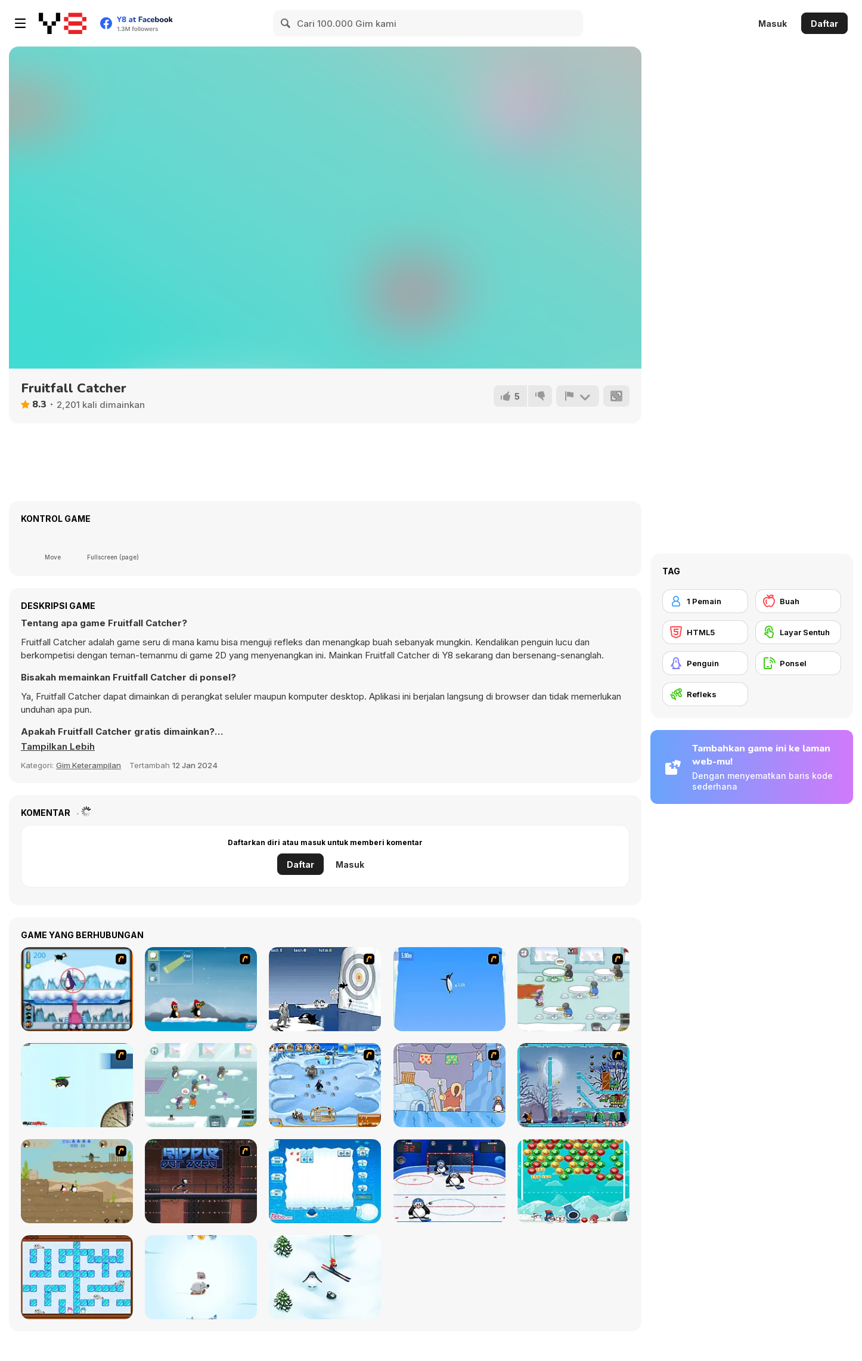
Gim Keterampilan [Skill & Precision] (88, 765)
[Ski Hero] (325, 1277)
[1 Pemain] (705, 601)
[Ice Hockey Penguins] (449, 1181)
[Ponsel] (798, 663)
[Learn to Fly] (77, 1085)
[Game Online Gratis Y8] (62, 23)
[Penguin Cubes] (325, 1181)
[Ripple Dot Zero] (201, 1181)
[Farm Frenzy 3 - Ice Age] (325, 1085)
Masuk (772, 23)
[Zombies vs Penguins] (573, 1085)
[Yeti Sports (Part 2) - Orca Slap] (325, 989)
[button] (58, 746)
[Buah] (798, 601)
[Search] (286, 23)
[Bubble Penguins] (573, 1181)
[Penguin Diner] (573, 989)
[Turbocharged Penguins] (449, 989)
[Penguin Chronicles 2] (77, 1181)
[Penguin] (705, 663)
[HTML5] (705, 632)
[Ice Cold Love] (77, 1277)
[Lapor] (577, 396)
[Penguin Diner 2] (201, 1085)
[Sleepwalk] (449, 1085)
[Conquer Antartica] (201, 989)
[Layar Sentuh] (798, 632)
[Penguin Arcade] (77, 989)
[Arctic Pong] (201, 1277)
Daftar (824, 23)
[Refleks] (705, 694)
